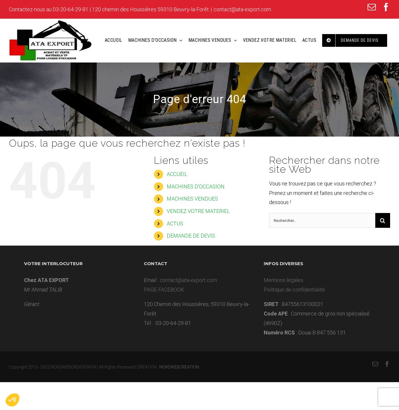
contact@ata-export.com (242, 9)
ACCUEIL (177, 174)
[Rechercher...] (322, 220)
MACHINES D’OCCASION (196, 186)
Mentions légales (283, 280)
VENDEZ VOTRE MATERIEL (198, 211)
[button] (12, 400)
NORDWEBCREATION (179, 367)
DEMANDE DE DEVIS (191, 236)
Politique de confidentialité (294, 289)
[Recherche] (382, 220)
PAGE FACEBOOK (164, 289)
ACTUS (175, 223)
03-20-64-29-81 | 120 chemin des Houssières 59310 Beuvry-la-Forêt (131, 9)
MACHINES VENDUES (192, 199)
